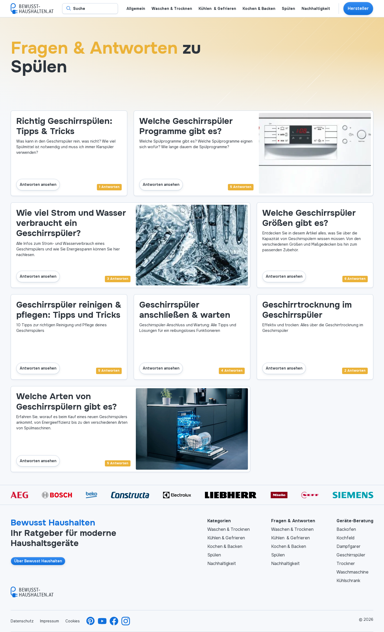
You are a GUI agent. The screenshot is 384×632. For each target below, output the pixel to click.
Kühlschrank (348, 580)
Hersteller (358, 8)
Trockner (346, 563)
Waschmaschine (353, 572)
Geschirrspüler (351, 555)
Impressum (49, 621)
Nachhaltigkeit (221, 563)
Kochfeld (345, 538)
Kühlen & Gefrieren (226, 538)
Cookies (72, 621)
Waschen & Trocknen (228, 529)
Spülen (214, 555)
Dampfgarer (349, 546)
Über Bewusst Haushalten (38, 561)
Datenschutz (22, 621)
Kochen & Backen (224, 546)
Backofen (346, 529)
